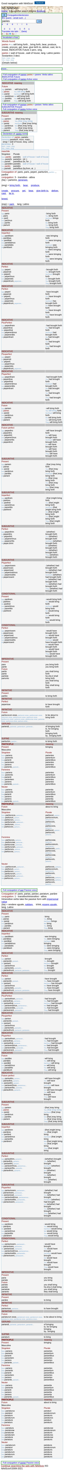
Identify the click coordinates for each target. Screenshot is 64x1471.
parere (23, 74)
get (23, 190)
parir (11, 204)
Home (4, 11)
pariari (23, 1463)
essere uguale (49, 904)
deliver (54, 190)
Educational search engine (22, 11)
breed (4, 198)
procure (15, 190)
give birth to (42, 190)
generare (22, 180)
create (5, 190)
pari (22, 890)
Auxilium (41, 11)
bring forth (15, 185)
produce (35, 185)
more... (5, 69)
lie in (11, 193)
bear (25, 185)
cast (4, 193)
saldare (29, 904)
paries (23, 79)
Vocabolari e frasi (10, 37)
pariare (23, 105)
